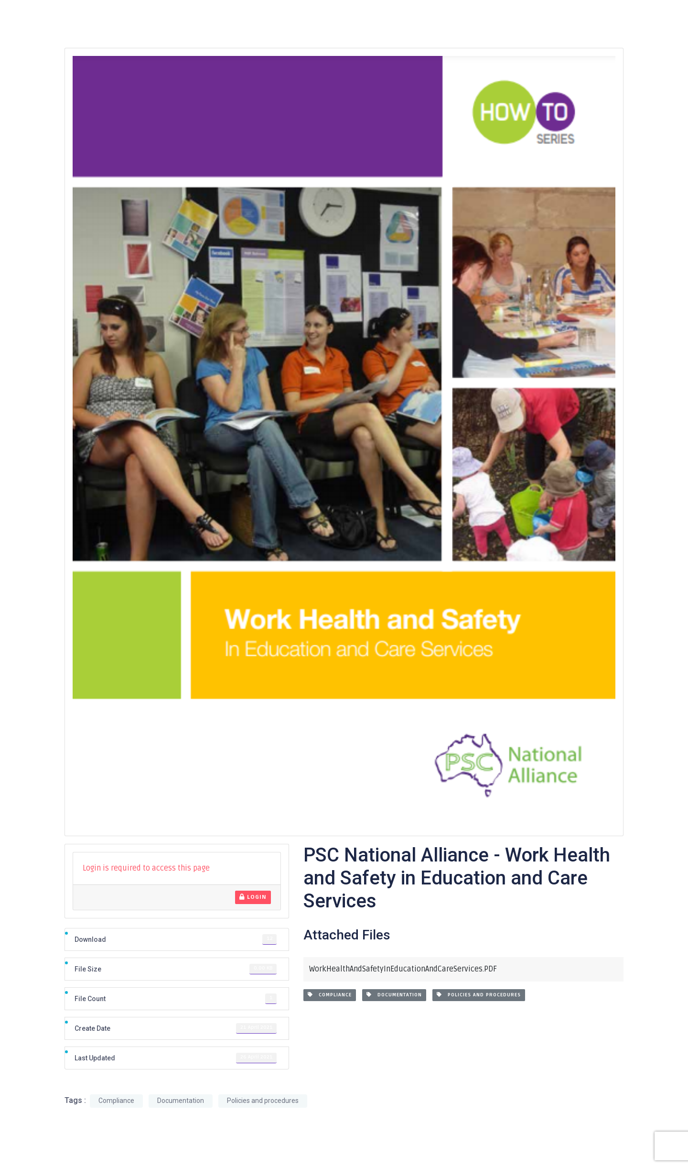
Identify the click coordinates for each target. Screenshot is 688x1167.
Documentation (394, 995)
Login (253, 897)
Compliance (330, 995)
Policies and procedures (479, 995)
